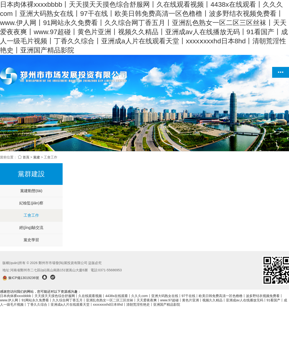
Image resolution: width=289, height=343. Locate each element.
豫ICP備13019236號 (21, 278)
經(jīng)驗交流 (31, 228)
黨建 (36, 157)
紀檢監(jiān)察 (31, 203)
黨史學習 (31, 240)
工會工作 (31, 215)
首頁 (23, 157)
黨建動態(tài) (31, 191)
